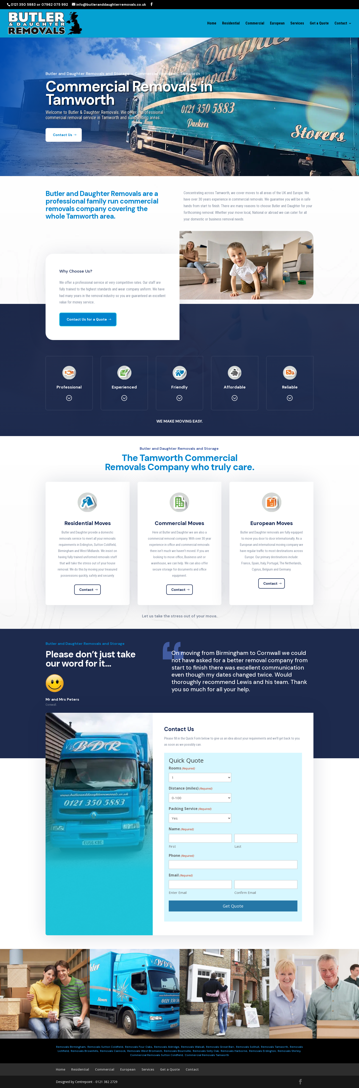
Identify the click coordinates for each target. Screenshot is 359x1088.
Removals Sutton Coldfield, (105, 1047)
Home (211, 23)
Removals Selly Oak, (206, 1051)
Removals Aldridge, (167, 1047)
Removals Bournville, (177, 1051)
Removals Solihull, (248, 1047)
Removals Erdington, (262, 1051)
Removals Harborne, (234, 1051)
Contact (341, 23)
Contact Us (62, 147)
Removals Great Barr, (220, 1047)
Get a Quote (319, 23)
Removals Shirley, (289, 1051)
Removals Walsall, (193, 1047)
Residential (231, 23)
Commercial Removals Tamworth (207, 1055)
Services (297, 23)
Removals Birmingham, (71, 1047)
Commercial (254, 23)
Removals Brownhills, (85, 1051)
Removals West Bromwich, (145, 1051)
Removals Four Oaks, (139, 1047)
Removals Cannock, (113, 1051)
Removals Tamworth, (274, 1047)
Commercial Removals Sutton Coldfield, (156, 1055)
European (277, 23)
